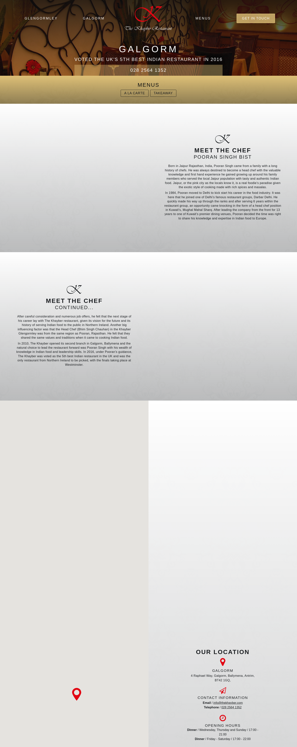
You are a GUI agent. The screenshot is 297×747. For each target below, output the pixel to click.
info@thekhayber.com (228, 702)
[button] (76, 694)
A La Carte (134, 93)
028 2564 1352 (148, 70)
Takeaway (163, 93)
